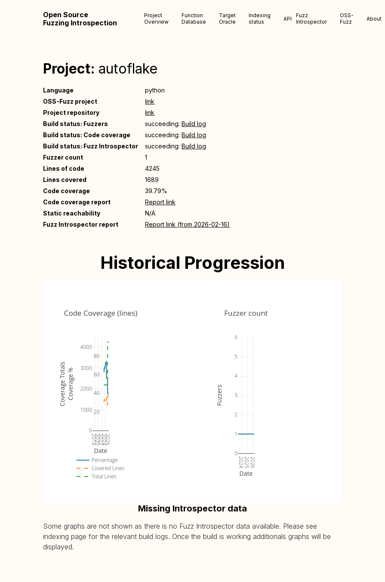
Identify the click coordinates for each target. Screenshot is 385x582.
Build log (194, 123)
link (149, 101)
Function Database (194, 18)
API (287, 18)
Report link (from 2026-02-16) (187, 224)
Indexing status (260, 18)
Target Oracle (227, 18)
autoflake (128, 68)
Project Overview (156, 18)
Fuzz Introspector (311, 18)
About (374, 18)
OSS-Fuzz (347, 18)
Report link (160, 202)
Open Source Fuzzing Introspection (80, 19)
